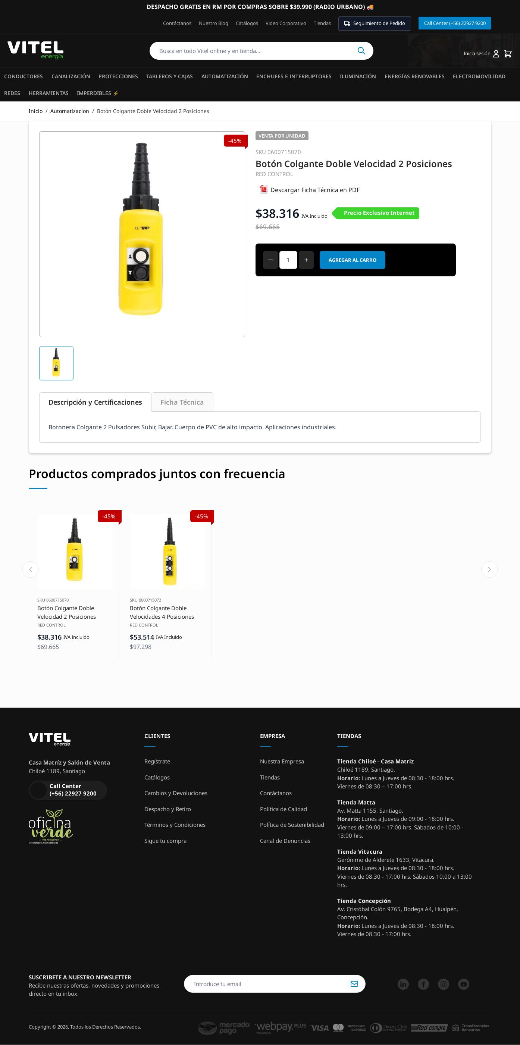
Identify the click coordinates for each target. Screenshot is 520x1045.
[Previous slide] (30, 569)
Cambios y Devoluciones (175, 793)
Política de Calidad (283, 809)
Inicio (36, 110)
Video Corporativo (286, 23)
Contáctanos (177, 23)
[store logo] (35, 50)
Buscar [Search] (361, 51)
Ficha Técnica (182, 402)
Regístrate (157, 761)
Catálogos (247, 23)
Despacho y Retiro (167, 809)
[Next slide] (489, 569)
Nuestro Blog (213, 23)
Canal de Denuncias (285, 840)
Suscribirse (354, 984)
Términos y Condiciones (175, 824)
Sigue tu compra (165, 840)
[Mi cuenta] (481, 53)
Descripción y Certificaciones (95, 402)
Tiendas (322, 23)
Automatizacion (69, 110)
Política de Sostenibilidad (292, 824)
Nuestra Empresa (282, 761)
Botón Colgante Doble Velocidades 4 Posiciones (162, 612)
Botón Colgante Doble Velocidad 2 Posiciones (66, 612)
